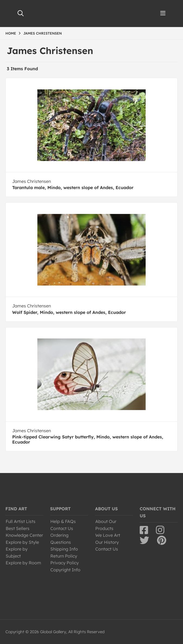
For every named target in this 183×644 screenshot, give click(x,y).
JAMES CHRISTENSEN (42, 33)
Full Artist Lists (20, 521)
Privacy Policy (64, 562)
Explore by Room (23, 562)
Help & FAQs (63, 521)
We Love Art (107, 535)
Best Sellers (18, 528)
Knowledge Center (24, 535)
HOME (10, 33)
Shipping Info (64, 549)
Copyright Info (65, 569)
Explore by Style (22, 542)
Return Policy (63, 556)
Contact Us (61, 528)
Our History (107, 542)
